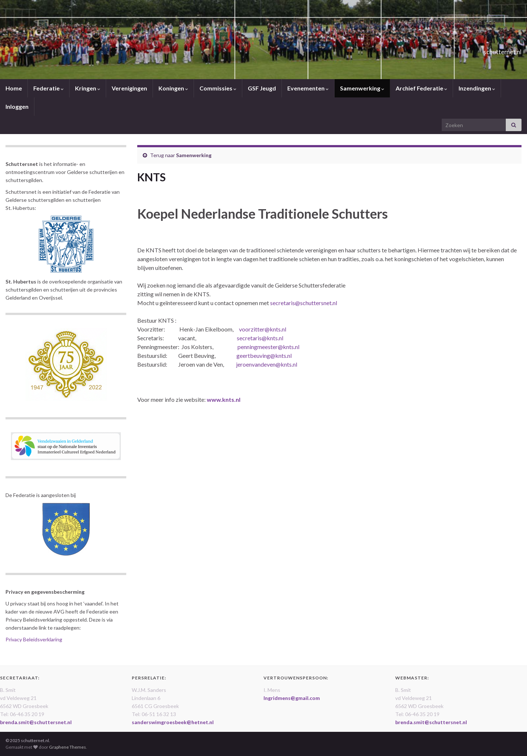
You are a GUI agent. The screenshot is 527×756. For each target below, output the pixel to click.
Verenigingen (129, 88)
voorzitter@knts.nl (262, 329)
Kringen (87, 88)
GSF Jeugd (262, 88)
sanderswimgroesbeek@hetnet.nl (173, 722)
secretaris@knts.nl (260, 337)
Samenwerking (362, 88)
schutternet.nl (488, 49)
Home (13, 88)
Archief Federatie (421, 88)
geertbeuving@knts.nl (264, 355)
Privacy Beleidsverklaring (33, 639)
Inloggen (17, 106)
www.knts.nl (223, 399)
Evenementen (308, 88)
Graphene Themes (67, 747)
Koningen (173, 88)
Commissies (217, 88)
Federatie (48, 88)
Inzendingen (477, 88)
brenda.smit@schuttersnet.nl (36, 722)
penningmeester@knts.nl (268, 346)
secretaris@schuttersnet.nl (303, 302)
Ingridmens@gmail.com (292, 698)
